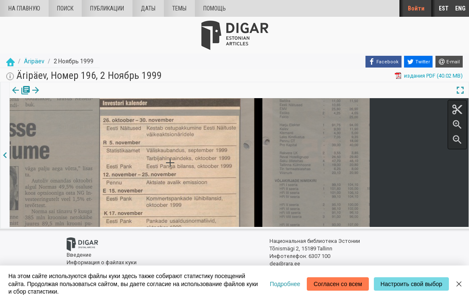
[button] (68, 96)
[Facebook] (383, 62)
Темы (179, 8)
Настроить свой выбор (411, 284)
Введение (79, 254)
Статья (55, 96)
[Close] (459, 283)
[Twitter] (418, 62)
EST (443, 8)
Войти (416, 8)
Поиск (65, 8)
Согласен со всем (338, 284)
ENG (460, 8)
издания (19, 96)
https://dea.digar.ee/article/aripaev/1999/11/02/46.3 (73, 119)
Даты (148, 8)
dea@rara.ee (284, 263)
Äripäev (34, 61)
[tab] (20, 96)
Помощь (214, 8)
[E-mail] (449, 62)
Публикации (107, 8)
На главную (24, 8)
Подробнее (285, 284)
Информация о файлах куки (102, 261)
